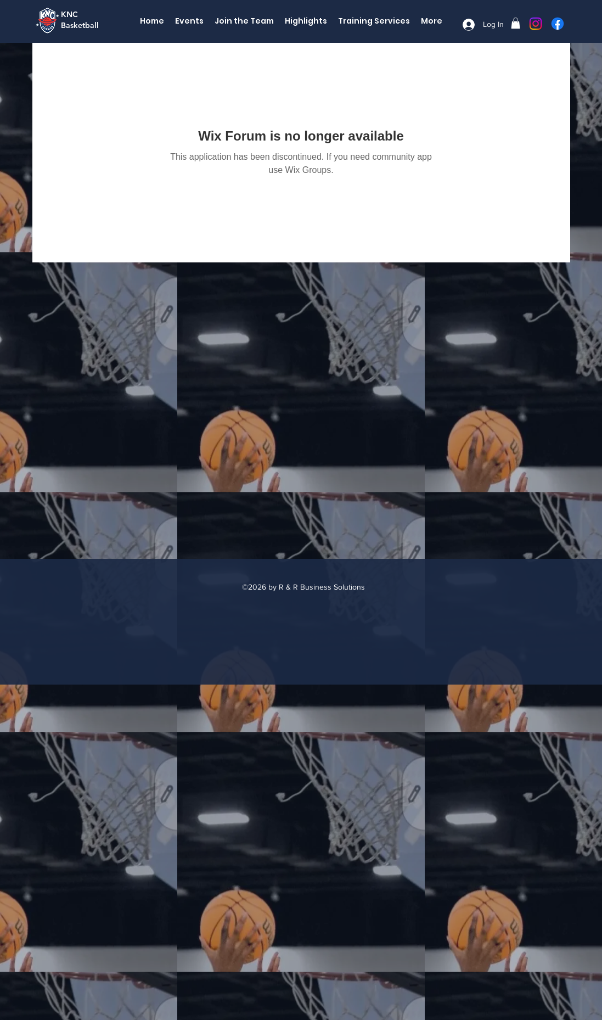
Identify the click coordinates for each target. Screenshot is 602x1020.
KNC (69, 14)
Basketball (80, 25)
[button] (515, 23)
